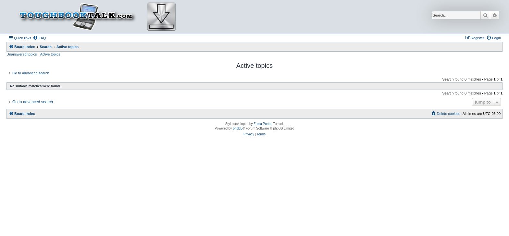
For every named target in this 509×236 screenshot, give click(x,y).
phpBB (237, 128)
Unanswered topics (21, 54)
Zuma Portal (262, 124)
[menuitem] (39, 38)
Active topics (50, 54)
